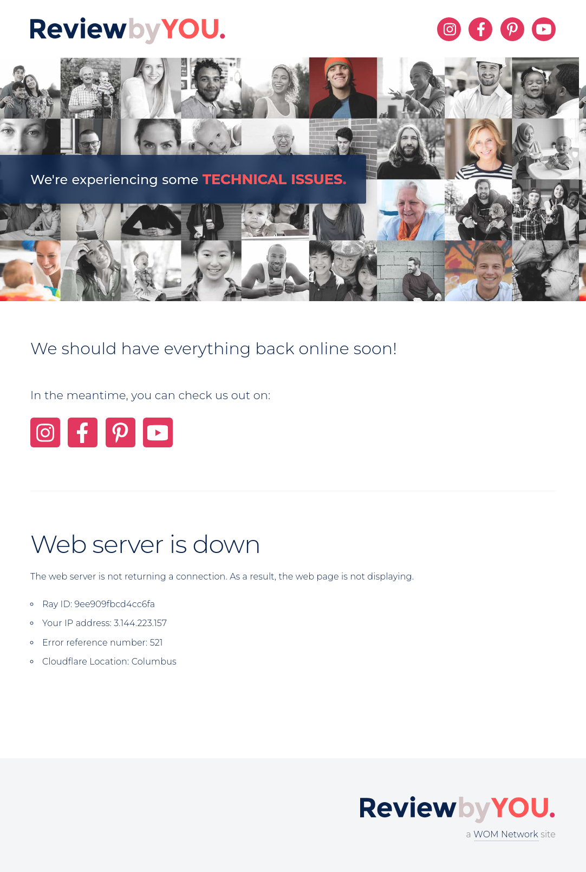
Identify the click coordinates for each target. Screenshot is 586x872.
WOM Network (505, 834)
